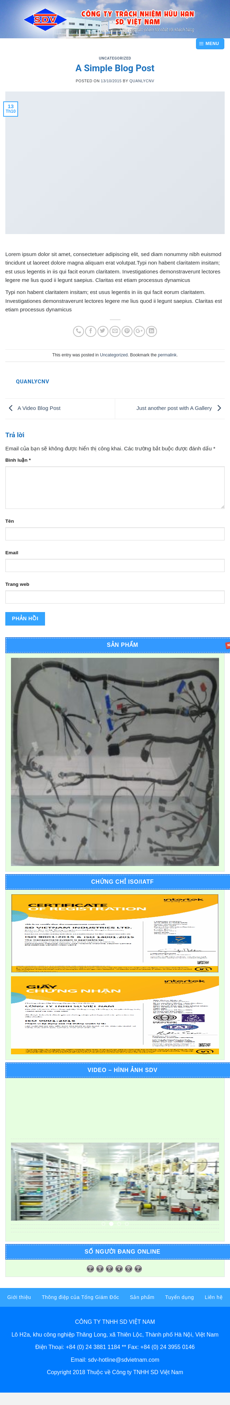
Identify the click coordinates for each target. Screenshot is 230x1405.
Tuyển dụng (179, 1297)
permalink (167, 354)
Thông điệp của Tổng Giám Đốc (80, 1297)
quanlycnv (141, 81)
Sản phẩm (142, 1297)
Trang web (17, 584)
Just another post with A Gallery (180, 408)
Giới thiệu (19, 1297)
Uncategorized (115, 58)
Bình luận (18, 460)
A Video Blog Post (33, 408)
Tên (9, 521)
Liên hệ (214, 1297)
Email (11, 552)
